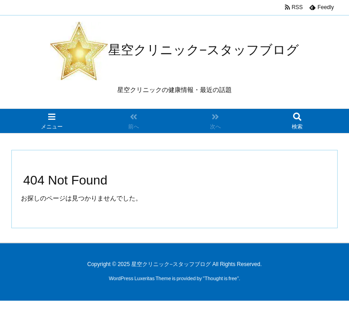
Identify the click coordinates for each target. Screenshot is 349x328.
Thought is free (220, 278)
